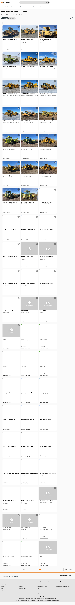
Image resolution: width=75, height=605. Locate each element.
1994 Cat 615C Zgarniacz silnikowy (28, 340)
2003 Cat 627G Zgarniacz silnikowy (64, 231)
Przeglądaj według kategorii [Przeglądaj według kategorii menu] (7, 7)
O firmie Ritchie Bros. (4, 585)
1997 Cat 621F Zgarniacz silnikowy (46, 123)
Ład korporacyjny (3, 587)
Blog (2, 592)
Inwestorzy (2, 589)
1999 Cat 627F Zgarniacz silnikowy (64, 530)
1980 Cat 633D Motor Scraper (63, 448)
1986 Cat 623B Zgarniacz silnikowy (64, 313)
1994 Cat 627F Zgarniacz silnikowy (46, 557)
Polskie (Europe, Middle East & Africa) (11, 579)
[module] (56, 16)
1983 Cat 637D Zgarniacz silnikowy (28, 421)
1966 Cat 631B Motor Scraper (45, 394)
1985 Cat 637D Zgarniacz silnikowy (46, 421)
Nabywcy (20, 585)
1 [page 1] (48, 572)
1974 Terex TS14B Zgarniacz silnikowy (46, 204)
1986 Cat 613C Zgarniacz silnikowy (28, 394)
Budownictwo (39, 585)
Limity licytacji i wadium (22, 590)
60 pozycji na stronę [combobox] (68, 571)
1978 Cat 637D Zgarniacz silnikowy (46, 285)
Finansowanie (35, 7)
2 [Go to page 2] (50, 572)
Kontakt (70, 578)
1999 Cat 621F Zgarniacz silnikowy (28, 231)
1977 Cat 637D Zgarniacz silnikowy (28, 285)
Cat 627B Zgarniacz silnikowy (27, 313)
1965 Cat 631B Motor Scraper (45, 448)
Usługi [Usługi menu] (29, 7)
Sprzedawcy (21, 587)
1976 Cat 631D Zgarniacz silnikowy (64, 177)
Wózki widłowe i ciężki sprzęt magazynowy (44, 594)
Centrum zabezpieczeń (4, 594)
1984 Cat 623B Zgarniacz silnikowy (28, 557)
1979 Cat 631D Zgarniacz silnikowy (64, 150)
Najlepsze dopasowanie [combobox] (67, 16)
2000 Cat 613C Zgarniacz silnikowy (46, 313)
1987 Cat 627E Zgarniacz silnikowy (28, 123)
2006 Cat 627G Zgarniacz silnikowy (64, 68)
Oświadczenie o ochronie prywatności (24, 600)
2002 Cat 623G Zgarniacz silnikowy (28, 41)
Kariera (2, 590)
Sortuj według (65, 15)
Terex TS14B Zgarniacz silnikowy (27, 68)
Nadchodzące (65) (5, 19)
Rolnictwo (39, 590)
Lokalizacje (41, 7)
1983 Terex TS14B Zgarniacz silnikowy (64, 123)
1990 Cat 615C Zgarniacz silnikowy (64, 367)
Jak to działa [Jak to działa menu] (23, 7)
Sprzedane (14, 19)
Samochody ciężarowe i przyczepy (42, 589)
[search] (17, 80)
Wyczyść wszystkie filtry (48, 21)
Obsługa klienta (58, 585)
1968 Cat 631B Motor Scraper (63, 394)
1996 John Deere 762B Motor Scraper (28, 448)
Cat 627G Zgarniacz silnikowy (63, 557)
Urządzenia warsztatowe (41, 587)
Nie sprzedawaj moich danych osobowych (49, 600)
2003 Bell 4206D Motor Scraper (63, 340)
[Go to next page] (52, 572)
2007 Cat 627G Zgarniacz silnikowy (46, 68)
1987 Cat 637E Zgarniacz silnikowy (46, 530)
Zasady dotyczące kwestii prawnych (36, 600)
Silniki (38, 592)
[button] (9, 23)
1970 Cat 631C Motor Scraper (45, 367)
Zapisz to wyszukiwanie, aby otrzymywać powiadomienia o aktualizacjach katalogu (47, 23)
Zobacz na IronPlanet (43, 350)
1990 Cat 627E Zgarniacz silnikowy (64, 95)
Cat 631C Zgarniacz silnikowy (27, 367)
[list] (59, 16)
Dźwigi (38, 596)
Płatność (20, 592)
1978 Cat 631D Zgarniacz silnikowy (28, 177)
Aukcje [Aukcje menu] (16, 7)
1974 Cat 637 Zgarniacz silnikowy (63, 285)
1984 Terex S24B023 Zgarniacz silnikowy (47, 150)
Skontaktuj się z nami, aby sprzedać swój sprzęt (62, 589)
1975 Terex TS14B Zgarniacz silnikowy (28, 204)
